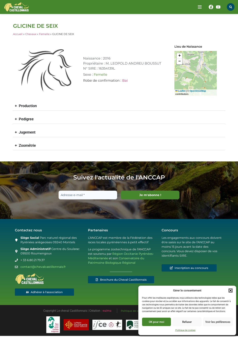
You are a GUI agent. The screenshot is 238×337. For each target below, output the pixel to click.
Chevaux (30, 34)
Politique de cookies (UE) (136, 311)
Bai (125, 80)
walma (106, 311)
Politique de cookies (185, 330)
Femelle (44, 34)
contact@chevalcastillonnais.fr (43, 267)
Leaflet (180, 91)
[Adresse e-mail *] (88, 195)
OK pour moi (156, 322)
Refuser (187, 322)
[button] (230, 290)
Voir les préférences (217, 322)
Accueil (17, 34)
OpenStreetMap (197, 91)
